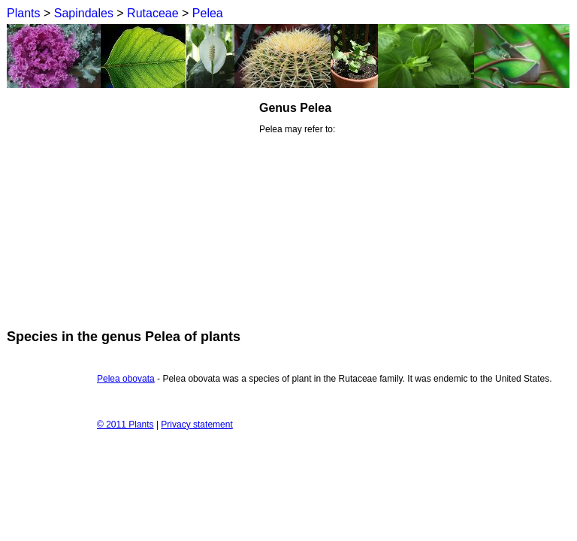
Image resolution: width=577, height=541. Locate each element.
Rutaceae (153, 13)
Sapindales (83, 13)
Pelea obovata (126, 378)
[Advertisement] (133, 206)
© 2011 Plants (125, 424)
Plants (23, 13)
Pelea (207, 13)
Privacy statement (196, 424)
